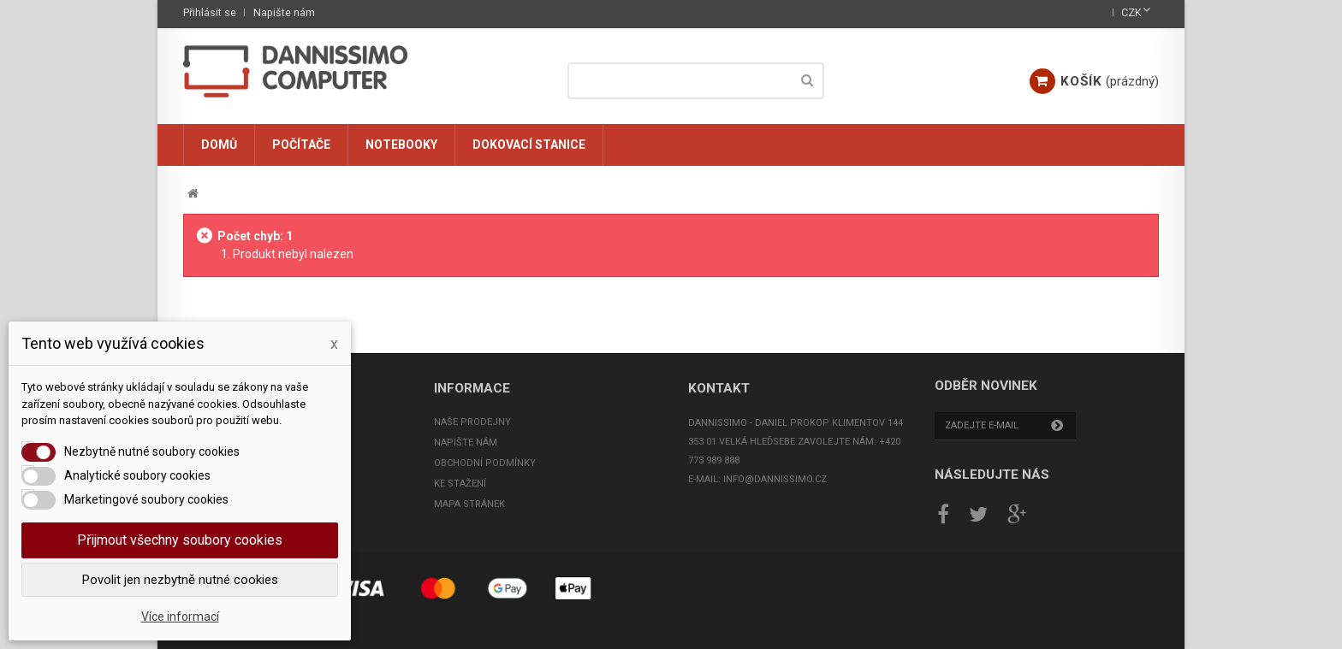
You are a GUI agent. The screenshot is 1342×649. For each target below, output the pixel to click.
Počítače (301, 144)
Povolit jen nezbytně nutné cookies (180, 579)
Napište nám (284, 12)
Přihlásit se (209, 12)
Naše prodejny (472, 422)
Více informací (180, 616)
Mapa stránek (469, 504)
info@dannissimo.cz (775, 479)
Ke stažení (460, 483)
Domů (219, 144)
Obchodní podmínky (485, 463)
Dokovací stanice (528, 144)
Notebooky (401, 144)
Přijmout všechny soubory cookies (179, 540)
